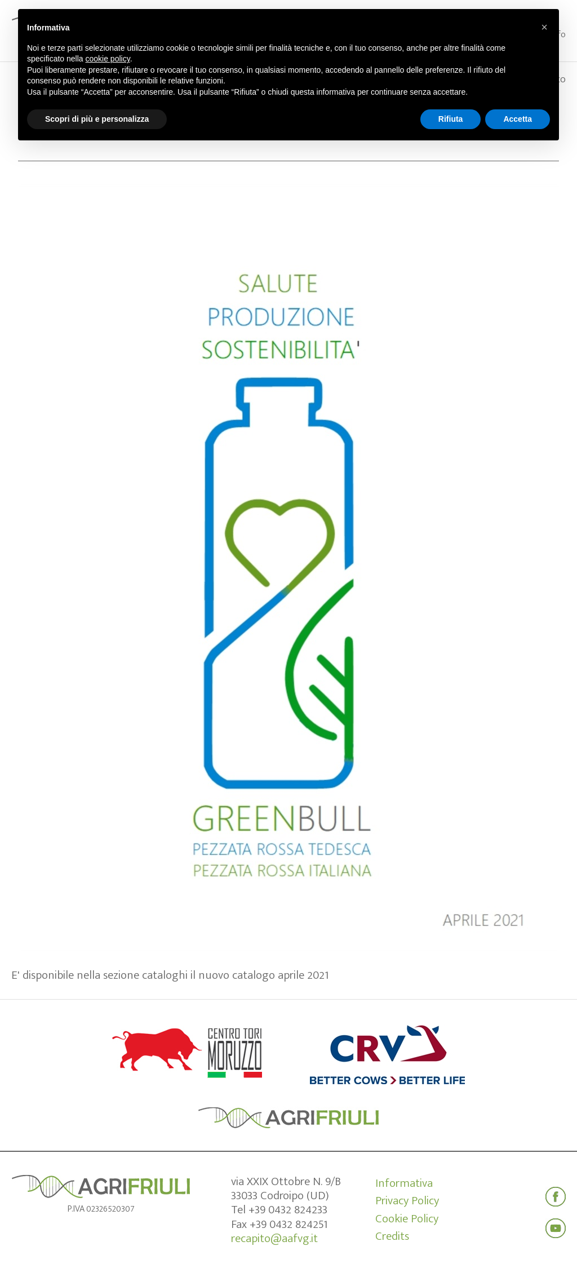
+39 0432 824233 (287, 1210)
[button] (544, 27)
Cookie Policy (406, 1219)
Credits (392, 1236)
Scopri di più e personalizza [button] (97, 118)
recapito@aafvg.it (274, 1238)
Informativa (404, 1183)
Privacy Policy (407, 1201)
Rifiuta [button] (450, 118)
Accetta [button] (517, 118)
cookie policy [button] (108, 58)
